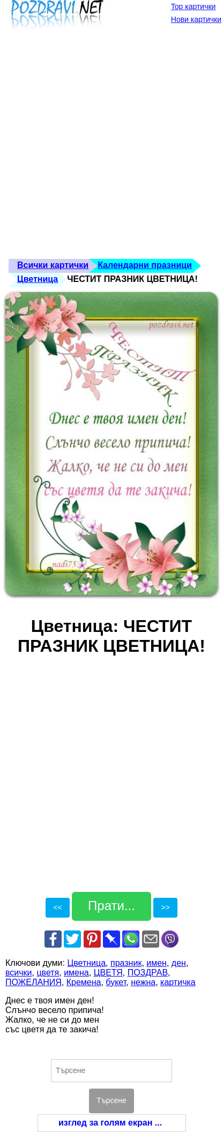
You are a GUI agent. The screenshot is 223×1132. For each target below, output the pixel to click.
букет (116, 982)
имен (156, 962)
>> (165, 907)
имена (76, 972)
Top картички (193, 6)
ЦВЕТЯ (108, 972)
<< (57, 907)
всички (18, 972)
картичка (178, 982)
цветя (47, 972)
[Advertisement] (111, 147)
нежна (143, 982)
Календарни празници (145, 265)
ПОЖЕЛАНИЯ (33, 982)
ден (179, 962)
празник (126, 962)
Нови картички (196, 19)
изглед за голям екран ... (110, 1122)
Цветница (37, 279)
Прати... (111, 905)
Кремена (83, 982)
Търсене (111, 1100)
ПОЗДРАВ (148, 972)
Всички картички (52, 265)
